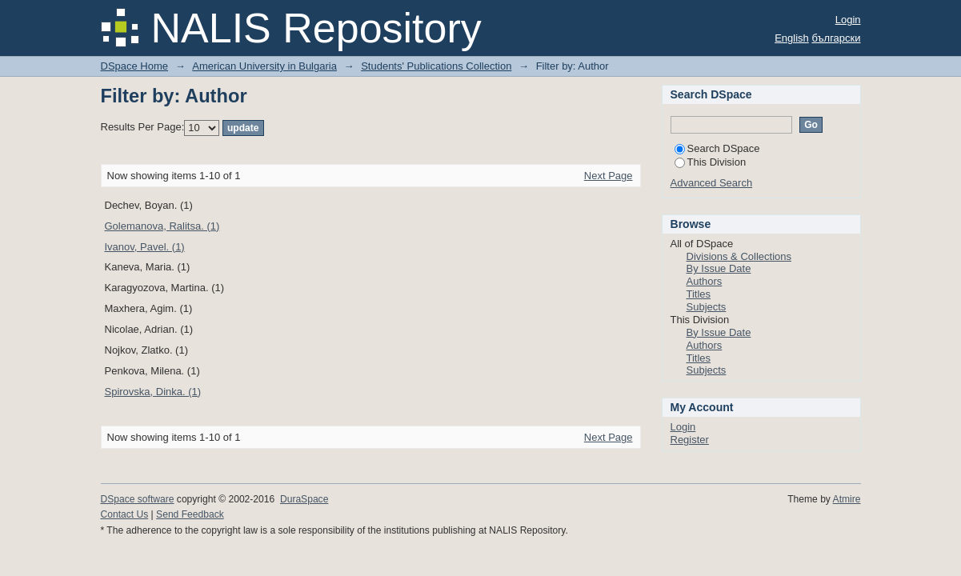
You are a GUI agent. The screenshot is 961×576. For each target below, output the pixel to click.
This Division (711, 162)
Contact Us (125, 514)
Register (690, 440)
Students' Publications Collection (436, 66)
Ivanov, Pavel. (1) (145, 247)
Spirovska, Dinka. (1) (153, 392)
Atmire (847, 499)
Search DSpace (717, 148)
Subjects (707, 307)
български (835, 38)
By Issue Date (719, 268)
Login (848, 20)
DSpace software (137, 499)
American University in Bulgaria (264, 66)
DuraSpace (304, 499)
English (792, 38)
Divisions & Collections (739, 256)
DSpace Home (135, 66)
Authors (705, 281)
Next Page (608, 176)
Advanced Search (712, 183)
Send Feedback (190, 514)
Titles (699, 294)
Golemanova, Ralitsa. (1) (162, 226)
